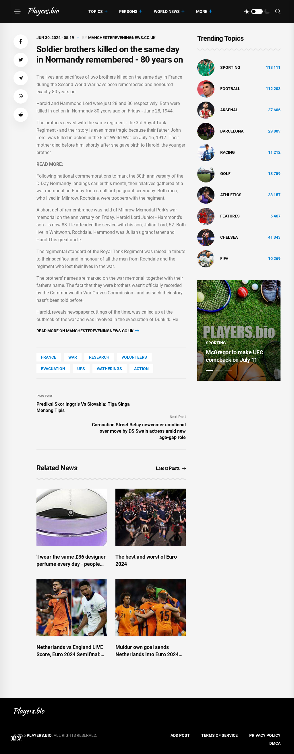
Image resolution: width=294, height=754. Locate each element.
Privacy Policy (265, 735)
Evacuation (53, 368)
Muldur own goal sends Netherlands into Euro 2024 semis (147, 654)
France (48, 357)
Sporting (230, 67)
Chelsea (229, 237)
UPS (81, 368)
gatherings (109, 368)
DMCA (275, 743)
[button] (20, 41)
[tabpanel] (239, 330)
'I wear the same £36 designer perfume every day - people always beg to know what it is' (71, 564)
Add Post (180, 735)
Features (230, 216)
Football (230, 88)
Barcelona (231, 131)
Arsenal (229, 110)
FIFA (224, 258)
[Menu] (17, 11)
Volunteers (134, 357)
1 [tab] (209, 370)
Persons (128, 11)
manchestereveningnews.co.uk (122, 37)
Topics (95, 11)
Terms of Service (219, 735)
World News (167, 11)
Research (99, 357)
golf (225, 173)
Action (141, 368)
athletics (230, 195)
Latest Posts (171, 468)
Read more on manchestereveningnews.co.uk (87, 330)
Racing (227, 152)
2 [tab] (219, 370)
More (201, 11)
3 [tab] (228, 370)
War (72, 357)
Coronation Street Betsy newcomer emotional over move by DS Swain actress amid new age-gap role (139, 431)
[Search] (278, 11)
